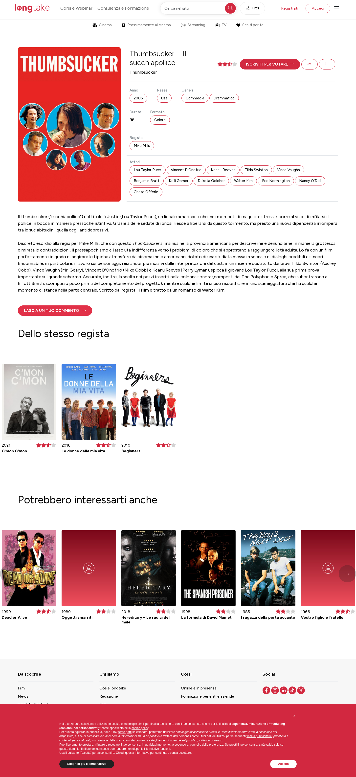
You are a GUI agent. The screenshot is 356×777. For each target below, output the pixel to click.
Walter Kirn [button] (243, 181)
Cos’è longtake (112, 688)
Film (21, 688)
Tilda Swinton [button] (256, 170)
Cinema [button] (102, 25)
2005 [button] (138, 98)
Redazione (108, 696)
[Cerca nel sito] (198, 8)
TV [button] (220, 25)
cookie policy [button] (140, 728)
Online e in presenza (199, 688)
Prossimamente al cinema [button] (146, 25)
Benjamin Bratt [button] (146, 181)
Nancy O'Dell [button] (310, 181)
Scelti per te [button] (249, 25)
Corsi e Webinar (76, 8)
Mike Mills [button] (142, 145)
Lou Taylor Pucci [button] (147, 170)
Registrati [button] (289, 8)
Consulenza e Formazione (123, 8)
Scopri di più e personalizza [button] (86, 764)
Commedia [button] (195, 98)
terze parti (125, 732)
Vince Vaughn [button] (288, 170)
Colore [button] (160, 120)
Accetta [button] (283, 764)
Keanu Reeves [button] (223, 170)
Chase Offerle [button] (146, 192)
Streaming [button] (193, 25)
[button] (270, 64)
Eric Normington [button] (276, 181)
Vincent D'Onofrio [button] (186, 170)
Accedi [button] (318, 8)
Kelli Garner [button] (178, 181)
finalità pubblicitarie (259, 736)
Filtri (252, 8)
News (23, 696)
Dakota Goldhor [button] (211, 181)
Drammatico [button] (224, 98)
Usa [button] (164, 98)
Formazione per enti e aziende (207, 696)
